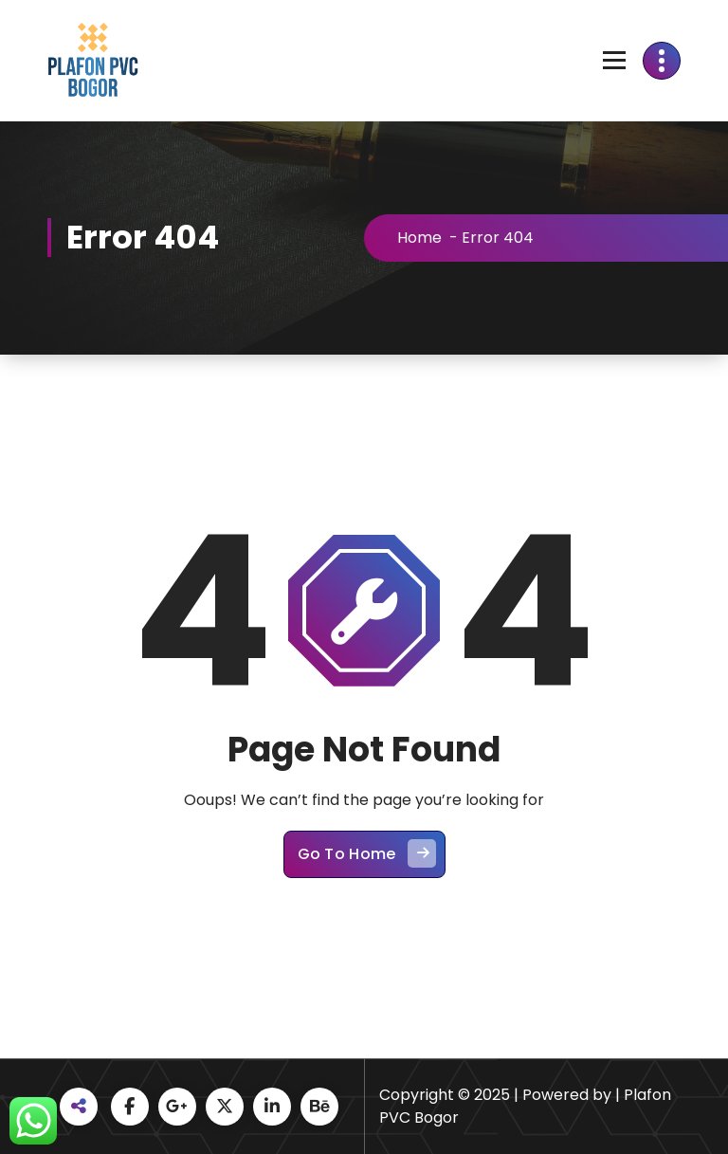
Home (425, 237)
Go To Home (367, 859)
